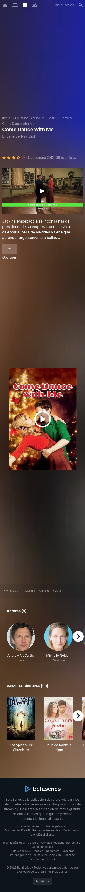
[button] (21, 642)
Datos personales (42, 846)
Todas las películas (54, 826)
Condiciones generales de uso (60, 842)
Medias (38, 851)
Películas (21, 118)
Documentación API (17, 830)
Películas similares (43, 591)
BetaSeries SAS (21, 851)
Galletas (33, 842)
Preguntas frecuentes (46, 830)
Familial (66, 118)
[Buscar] (80, 5)
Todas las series (28, 826)
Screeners (52, 851)
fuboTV (38, 118)
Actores (11, 591)
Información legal (13, 842)
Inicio (6, 118)
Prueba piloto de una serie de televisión (35, 855)
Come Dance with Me (18, 124)
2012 (52, 118)
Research (68, 851)
